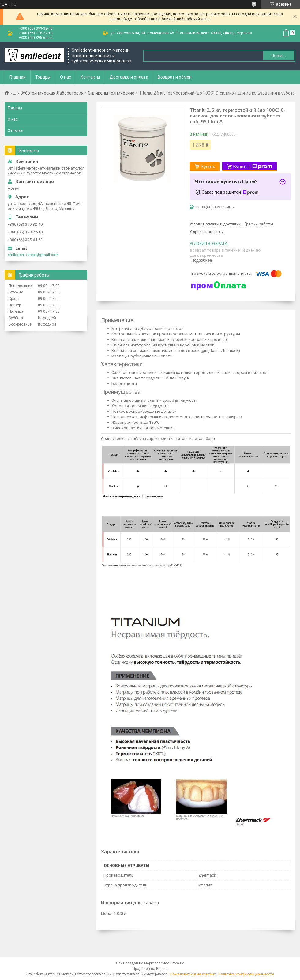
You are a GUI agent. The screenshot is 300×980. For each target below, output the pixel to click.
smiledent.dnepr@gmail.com (33, 254)
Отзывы (15, 130)
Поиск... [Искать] (278, 55)
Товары (43, 77)
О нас (65, 77)
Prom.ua (177, 963)
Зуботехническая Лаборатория (52, 93)
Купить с (252, 166)
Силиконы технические (111, 93)
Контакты (90, 77)
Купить (208, 166)
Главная (17, 77)
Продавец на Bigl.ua (150, 969)
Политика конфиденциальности (246, 974)
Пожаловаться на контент (193, 974)
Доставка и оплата (129, 77)
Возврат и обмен (175, 77)
